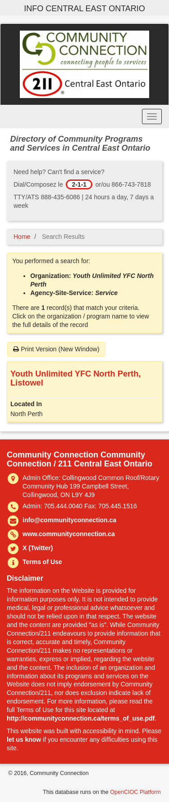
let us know (24, 739)
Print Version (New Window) (56, 349)
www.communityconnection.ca (69, 534)
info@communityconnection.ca (69, 520)
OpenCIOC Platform (135, 792)
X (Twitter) (38, 547)
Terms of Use (42, 561)
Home (22, 236)
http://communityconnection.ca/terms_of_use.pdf (81, 718)
